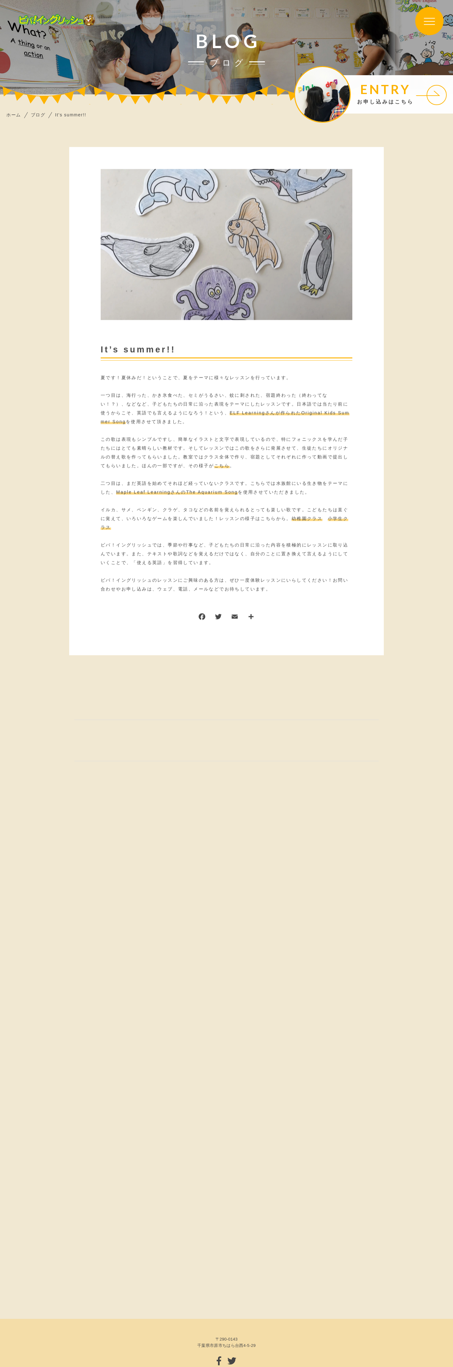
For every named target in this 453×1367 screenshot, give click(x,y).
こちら (222, 466)
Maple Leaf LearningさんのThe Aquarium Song (177, 492)
